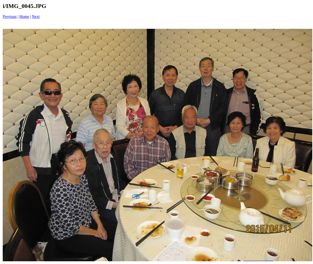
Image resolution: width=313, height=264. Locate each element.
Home (24, 16)
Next (36, 16)
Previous (10, 16)
